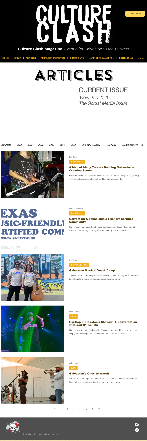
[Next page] (92, 409)
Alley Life (111, 145)
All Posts (6, 145)
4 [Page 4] (80, 409)
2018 (73, 145)
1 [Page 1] (61, 409)
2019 (62, 145)
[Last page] (99, 409)
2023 (19, 145)
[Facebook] (137, 424)
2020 (51, 145)
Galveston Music (79, 264)
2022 (29, 145)
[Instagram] (137, 430)
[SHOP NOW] (135, 14)
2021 (40, 145)
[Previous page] (54, 409)
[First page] (48, 409)
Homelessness (130, 145)
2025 (73, 316)
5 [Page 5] (86, 409)
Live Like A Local (90, 145)
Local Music (77, 161)
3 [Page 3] (73, 409)
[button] (142, 145)
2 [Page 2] (67, 409)
